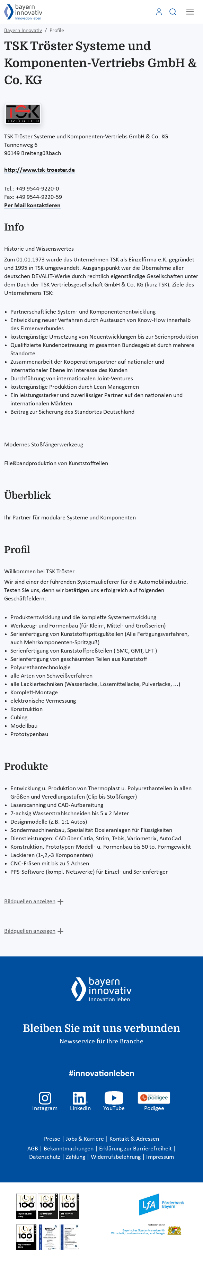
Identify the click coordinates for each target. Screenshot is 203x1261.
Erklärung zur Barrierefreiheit (136, 1149)
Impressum (160, 1157)
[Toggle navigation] (190, 12)
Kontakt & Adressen (134, 1139)
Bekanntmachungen (69, 1149)
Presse (53, 1139)
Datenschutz (45, 1157)
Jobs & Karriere (85, 1139)
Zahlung (76, 1157)
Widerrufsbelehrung (116, 1157)
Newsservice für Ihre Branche (101, 1041)
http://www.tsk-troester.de (39, 170)
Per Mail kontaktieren (32, 205)
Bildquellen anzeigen (29, 901)
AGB (33, 1149)
